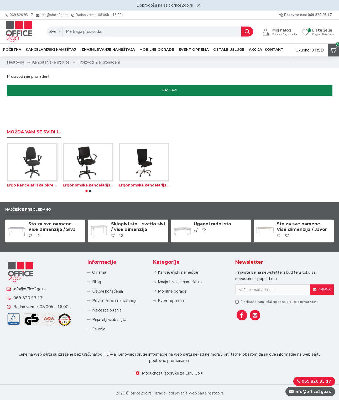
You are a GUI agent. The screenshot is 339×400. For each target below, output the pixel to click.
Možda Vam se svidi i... (34, 114)
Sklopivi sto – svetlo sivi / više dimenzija (138, 210)
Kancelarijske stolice (51, 62)
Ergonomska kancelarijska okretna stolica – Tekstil (88, 167)
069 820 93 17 (33, 294)
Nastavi (169, 90)
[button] (86, 173)
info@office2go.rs (35, 280)
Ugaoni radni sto (212, 207)
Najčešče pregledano (32, 192)
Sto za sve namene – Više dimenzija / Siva (52, 210)
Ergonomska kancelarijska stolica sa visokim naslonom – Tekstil (144, 167)
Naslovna (15, 62)
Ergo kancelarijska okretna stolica (32, 167)
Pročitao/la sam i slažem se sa (276, 285)
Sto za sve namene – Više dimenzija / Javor (302, 210)
